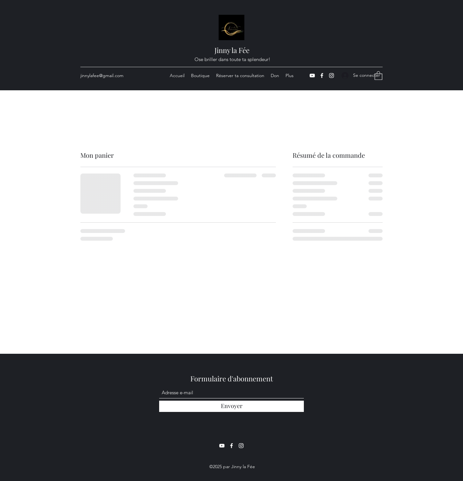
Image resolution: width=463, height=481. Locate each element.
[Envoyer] (231, 406)
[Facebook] (322, 75)
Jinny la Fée (232, 50)
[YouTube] (312, 75)
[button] (378, 75)
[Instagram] (331, 75)
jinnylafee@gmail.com (101, 75)
